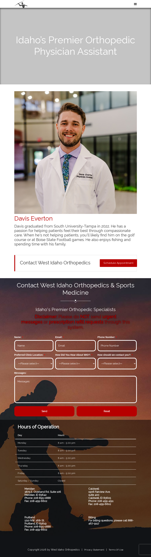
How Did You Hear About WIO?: (73, 355)
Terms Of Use (116, 549)
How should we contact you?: (114, 355)
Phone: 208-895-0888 (38, 498)
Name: (18, 337)
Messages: (20, 373)
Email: (58, 337)
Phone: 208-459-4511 (100, 501)
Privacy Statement (94, 549)
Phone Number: (106, 337)
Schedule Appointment (118, 263)
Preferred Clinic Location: (28, 355)
